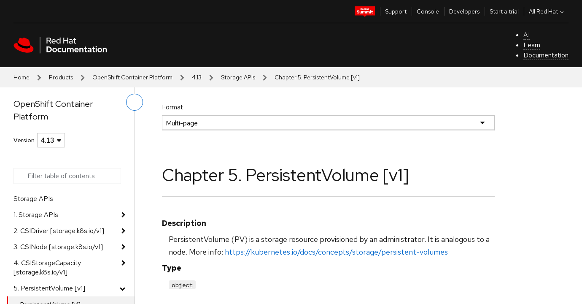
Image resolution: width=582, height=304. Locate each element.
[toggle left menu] (134, 102)
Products (61, 77)
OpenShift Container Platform (132, 77)
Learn (531, 45)
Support (396, 11)
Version (24, 140)
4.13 (197, 77)
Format (172, 107)
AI (526, 34)
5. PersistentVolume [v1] (49, 288)
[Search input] (67, 176)
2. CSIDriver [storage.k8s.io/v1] (58, 230)
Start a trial (504, 11)
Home (21, 77)
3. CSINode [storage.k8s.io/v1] (58, 246)
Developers (464, 11)
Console (428, 11)
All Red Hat (547, 11)
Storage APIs (238, 77)
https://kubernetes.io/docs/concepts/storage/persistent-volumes (336, 252)
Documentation (546, 55)
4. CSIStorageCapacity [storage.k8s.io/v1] (47, 267)
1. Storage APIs (35, 214)
